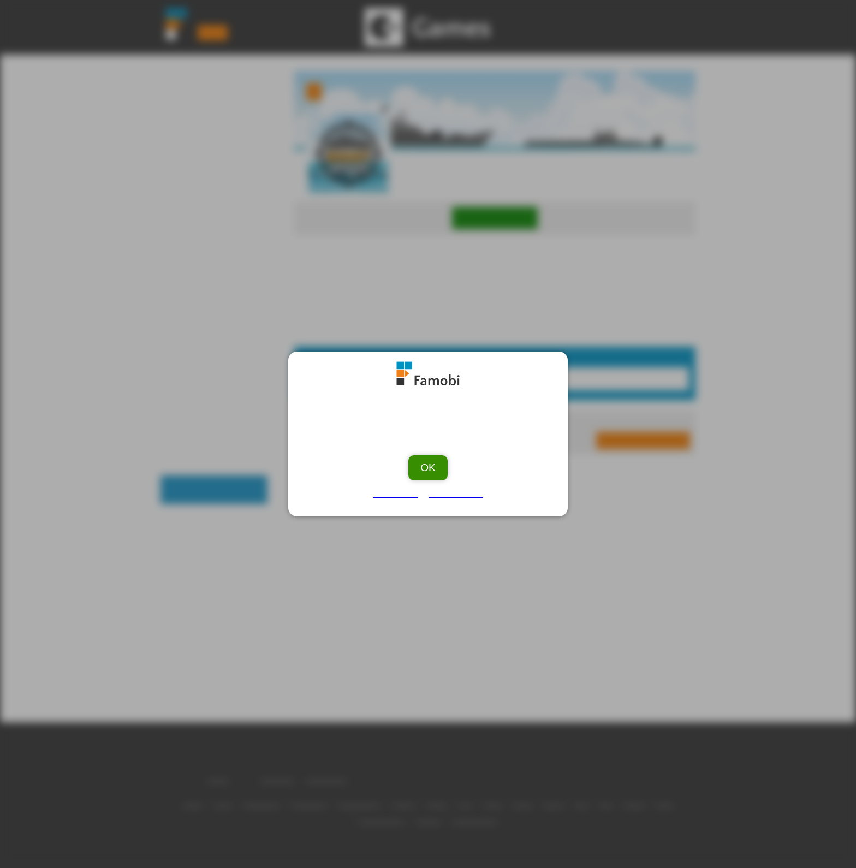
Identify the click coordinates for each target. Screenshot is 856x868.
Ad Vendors (397, 490)
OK (428, 463)
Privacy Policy (454, 490)
